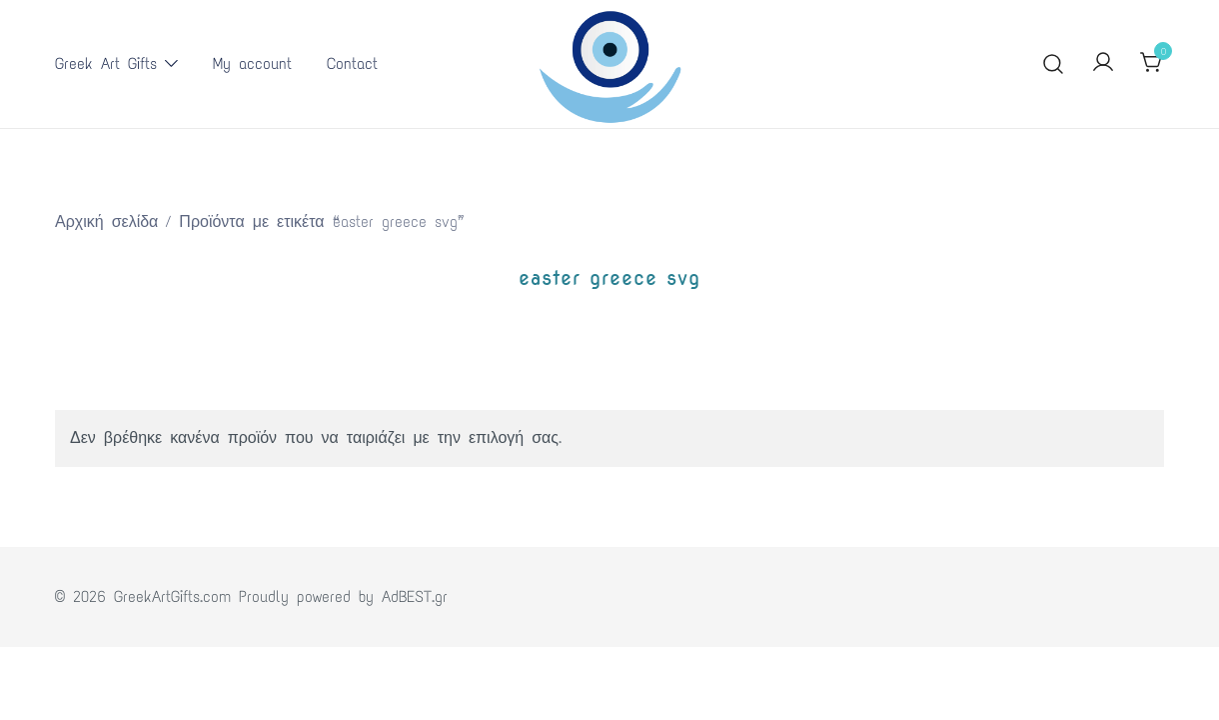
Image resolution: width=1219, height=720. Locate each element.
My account (252, 63)
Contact (352, 63)
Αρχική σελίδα (106, 221)
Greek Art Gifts (106, 63)
